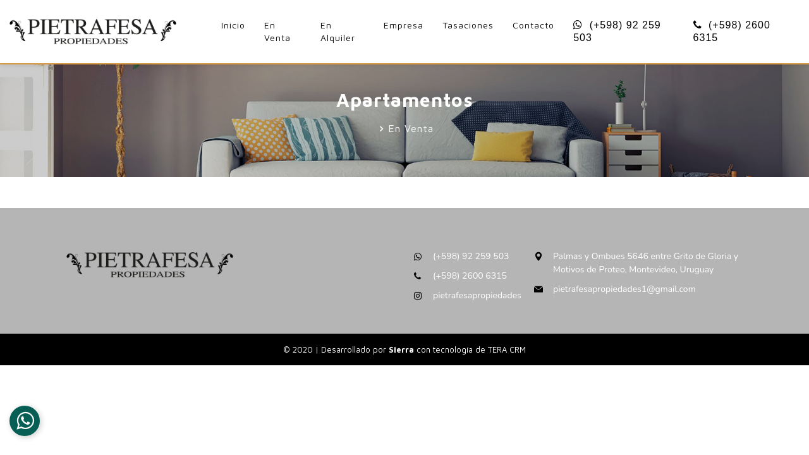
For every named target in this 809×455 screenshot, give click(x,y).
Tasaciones (468, 25)
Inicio (233, 25)
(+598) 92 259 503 (617, 31)
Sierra (403, 349)
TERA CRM (507, 349)
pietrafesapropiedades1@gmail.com (624, 289)
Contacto (533, 25)
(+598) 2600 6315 (731, 31)
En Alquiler (337, 31)
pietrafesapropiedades (477, 295)
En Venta (277, 31)
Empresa (403, 25)
